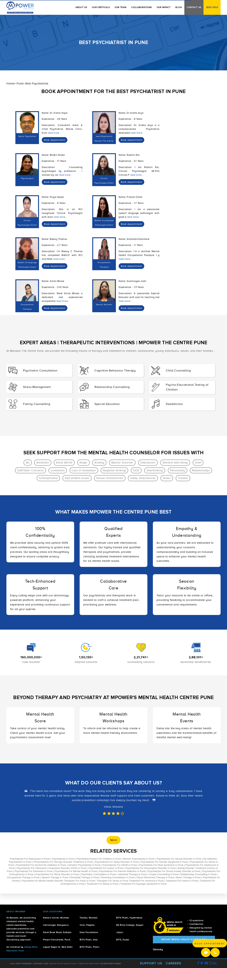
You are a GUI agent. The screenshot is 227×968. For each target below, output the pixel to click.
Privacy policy (56, 964)
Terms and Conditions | (89, 964)
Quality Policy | (71, 964)
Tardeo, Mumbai (89, 918)
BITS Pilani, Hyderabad (129, 918)
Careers (173, 963)
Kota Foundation (89, 932)
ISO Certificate (107, 964)
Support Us (151, 963)
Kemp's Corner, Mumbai (56, 918)
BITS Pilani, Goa (89, 940)
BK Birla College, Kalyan (130, 925)
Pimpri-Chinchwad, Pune (56, 940)
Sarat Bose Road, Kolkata (57, 932)
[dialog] (54, 140)
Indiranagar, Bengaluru (56, 925)
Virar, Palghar (87, 925)
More (113, 840)
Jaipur (119, 932)
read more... (54, 133)
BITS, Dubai (122, 940)
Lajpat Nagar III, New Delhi (58, 947)
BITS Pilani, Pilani (89, 947)
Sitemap (117, 964)
